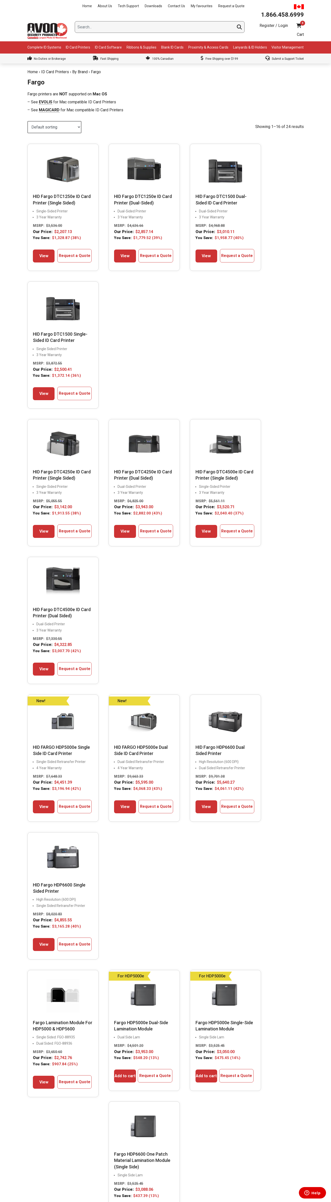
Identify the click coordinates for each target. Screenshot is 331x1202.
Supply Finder (131, 1100)
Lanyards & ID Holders (250, 47)
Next (313, 880)
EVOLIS (45, 102)
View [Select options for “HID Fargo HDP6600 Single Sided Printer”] (256, 541)
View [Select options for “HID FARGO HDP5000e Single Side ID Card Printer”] (41, 547)
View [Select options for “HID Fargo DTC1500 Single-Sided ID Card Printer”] (256, 255)
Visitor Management (287, 47)
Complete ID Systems (44, 47)
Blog (32, 1110)
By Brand (80, 71)
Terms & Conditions (228, 1152)
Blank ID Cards (172, 47)
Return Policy (223, 1131)
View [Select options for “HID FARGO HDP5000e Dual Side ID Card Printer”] (113, 541)
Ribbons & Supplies (141, 47)
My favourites (201, 6)
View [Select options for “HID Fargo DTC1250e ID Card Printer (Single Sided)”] (41, 255)
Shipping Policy (225, 1121)
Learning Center (133, 1131)
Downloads (153, 6)
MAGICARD (49, 110)
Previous (17, 880)
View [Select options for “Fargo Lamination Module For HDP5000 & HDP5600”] (41, 691)
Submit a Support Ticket (284, 59)
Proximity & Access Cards (208, 47)
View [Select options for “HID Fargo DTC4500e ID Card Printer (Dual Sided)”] (256, 392)
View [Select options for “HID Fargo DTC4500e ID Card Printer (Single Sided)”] (184, 398)
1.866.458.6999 (61, 965)
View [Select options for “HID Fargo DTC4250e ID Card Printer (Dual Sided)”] (113, 392)
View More (259, 826)
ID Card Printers (78, 47)
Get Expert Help (133, 1110)
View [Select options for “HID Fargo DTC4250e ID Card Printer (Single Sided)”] (41, 398)
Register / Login (274, 25)
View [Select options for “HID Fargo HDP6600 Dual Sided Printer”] (184, 535)
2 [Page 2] (166, 732)
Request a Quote (231, 6)
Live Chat (46, 977)
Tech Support (128, 6)
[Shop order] (54, 127)
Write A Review (290, 826)
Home (87, 6)
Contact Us (176, 6)
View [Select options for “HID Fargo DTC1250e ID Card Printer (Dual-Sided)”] (113, 255)
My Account (222, 1089)
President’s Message (45, 1089)
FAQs (125, 1121)
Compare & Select (135, 1089)
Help (216, 1141)
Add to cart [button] (113, 681)
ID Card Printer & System (140, 1152)
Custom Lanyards (135, 1141)
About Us (105, 6)
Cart (300, 34)
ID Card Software (108, 47)
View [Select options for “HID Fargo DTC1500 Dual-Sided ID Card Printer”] (184, 255)
